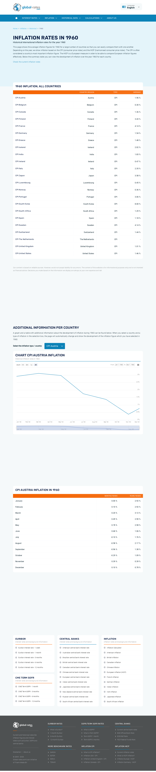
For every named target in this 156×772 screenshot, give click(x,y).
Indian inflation (111, 687)
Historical (33, 28)
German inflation (112, 682)
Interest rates (31, 18)
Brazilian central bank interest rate (74, 658)
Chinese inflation (112, 667)
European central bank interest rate (74, 677)
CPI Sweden (20, 225)
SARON (52, 752)
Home (15, 28)
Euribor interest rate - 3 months (28, 658)
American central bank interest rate (74, 648)
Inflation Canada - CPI (90, 762)
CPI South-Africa (23, 211)
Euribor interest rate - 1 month (28, 653)
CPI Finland (20, 119)
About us (111, 18)
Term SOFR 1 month (90, 736)
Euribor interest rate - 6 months (28, 662)
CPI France (20, 126)
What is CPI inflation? (90, 752)
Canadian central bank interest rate (74, 667)
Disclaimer (17, 752)
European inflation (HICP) (115, 672)
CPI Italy (19, 168)
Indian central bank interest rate (73, 682)
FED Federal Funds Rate (125, 740)
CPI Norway (20, 190)
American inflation (112, 653)
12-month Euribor (55, 740)
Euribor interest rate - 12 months (29, 667)
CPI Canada (20, 112)
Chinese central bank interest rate (74, 672)
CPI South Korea (22, 204)
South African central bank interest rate (76, 702)
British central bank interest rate (73, 662)
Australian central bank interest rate (75, 653)
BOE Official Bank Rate (124, 733)
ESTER (51, 756)
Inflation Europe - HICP (125, 759)
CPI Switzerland (22, 232)
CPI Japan (20, 175)
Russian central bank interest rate (74, 697)
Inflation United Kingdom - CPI (93, 759)
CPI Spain (19, 218)
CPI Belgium (20, 105)
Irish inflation (110, 692)
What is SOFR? (88, 730)
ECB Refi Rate (121, 736)
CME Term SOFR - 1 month (26, 687)
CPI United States (23, 253)
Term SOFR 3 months (90, 740)
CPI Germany (21, 133)
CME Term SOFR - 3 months (27, 692)
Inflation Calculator (113, 648)
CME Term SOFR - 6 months (27, 696)
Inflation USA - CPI (89, 756)
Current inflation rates (124, 752)
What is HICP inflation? (125, 756)
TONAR (52, 762)
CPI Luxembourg (22, 183)
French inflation (111, 677)
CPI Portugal (21, 197)
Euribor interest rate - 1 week (27, 648)
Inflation (51, 18)
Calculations (93, 18)
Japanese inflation (112, 697)
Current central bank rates (126, 730)
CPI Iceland (20, 147)
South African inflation (114, 702)
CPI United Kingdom (24, 246)
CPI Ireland (20, 161)
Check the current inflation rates (26, 62)
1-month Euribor (55, 733)
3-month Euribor (55, 736)
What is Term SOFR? (90, 733)
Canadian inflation (112, 662)
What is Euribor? (55, 730)
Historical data (71, 18)
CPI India (19, 154)
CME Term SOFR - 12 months (27, 701)
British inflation (111, 658)
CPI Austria (20, 98)
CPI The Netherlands (24, 239)
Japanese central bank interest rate (75, 687)
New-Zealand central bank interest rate (76, 692)
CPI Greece (20, 140)
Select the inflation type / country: (27, 346)
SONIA (51, 759)
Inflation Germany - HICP (125, 762)
